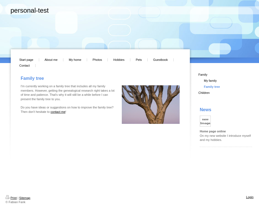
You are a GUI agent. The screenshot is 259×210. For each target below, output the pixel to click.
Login (249, 197)
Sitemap (24, 198)
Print (11, 198)
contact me (58, 111)
